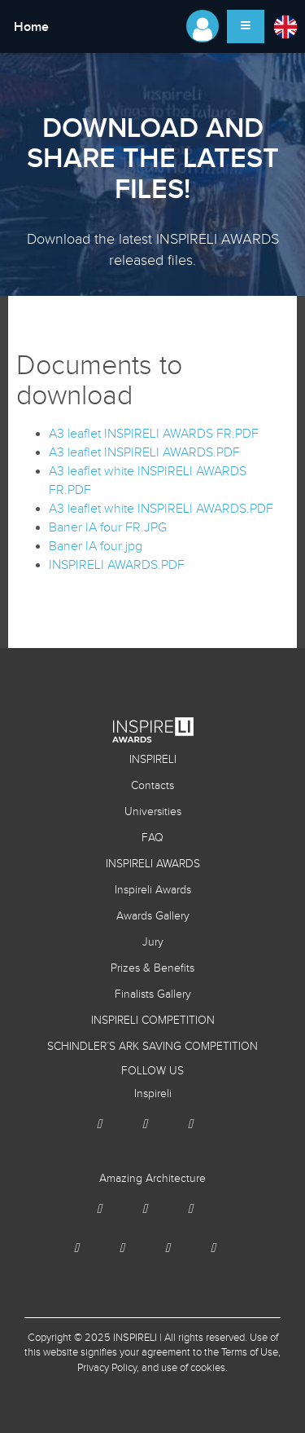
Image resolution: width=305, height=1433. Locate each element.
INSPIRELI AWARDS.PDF (117, 565)
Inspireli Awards (153, 890)
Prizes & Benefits (152, 968)
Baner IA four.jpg (95, 546)
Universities (152, 811)
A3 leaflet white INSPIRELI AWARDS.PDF (161, 509)
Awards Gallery (153, 916)
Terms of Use (249, 1352)
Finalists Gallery (153, 994)
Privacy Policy (107, 1367)
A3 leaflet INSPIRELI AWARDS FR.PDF (154, 434)
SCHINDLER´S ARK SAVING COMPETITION (152, 1046)
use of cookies (193, 1367)
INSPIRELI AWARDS (153, 864)
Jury (152, 942)
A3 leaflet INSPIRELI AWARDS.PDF (144, 453)
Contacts (152, 785)
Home (31, 27)
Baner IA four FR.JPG (108, 528)
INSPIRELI (152, 759)
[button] (284, 26)
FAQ (152, 837)
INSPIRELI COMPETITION (153, 1020)
